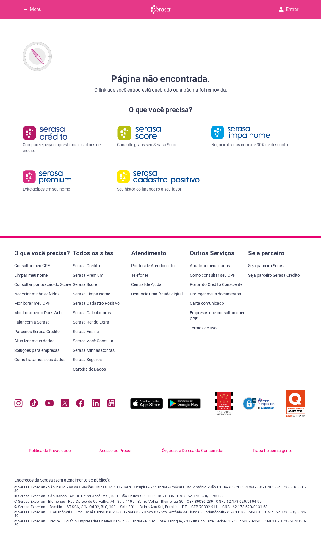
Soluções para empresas (36, 350)
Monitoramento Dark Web (38, 312)
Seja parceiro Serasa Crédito (274, 275)
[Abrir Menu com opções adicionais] (33, 10)
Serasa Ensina (86, 331)
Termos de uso (203, 328)
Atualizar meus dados (34, 340)
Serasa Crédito (86, 265)
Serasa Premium (88, 275)
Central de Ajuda (146, 284)
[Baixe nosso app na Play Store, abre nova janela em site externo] (184, 407)
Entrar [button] (288, 9)
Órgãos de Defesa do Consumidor (193, 450)
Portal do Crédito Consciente (216, 284)
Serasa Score (85, 284)
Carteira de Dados (89, 369)
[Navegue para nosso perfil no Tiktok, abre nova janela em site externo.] (34, 404)
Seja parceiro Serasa (267, 265)
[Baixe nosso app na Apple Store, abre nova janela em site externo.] (146, 407)
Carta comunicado (207, 303)
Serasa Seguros (87, 359)
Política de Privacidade (50, 450)
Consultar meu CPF (32, 265)
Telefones (140, 275)
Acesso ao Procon (116, 450)
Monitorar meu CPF (32, 303)
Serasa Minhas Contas (94, 350)
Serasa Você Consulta (93, 340)
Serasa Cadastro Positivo (96, 303)
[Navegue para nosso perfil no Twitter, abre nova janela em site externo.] (65, 404)
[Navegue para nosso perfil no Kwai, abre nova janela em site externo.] (111, 404)
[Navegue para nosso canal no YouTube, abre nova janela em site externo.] (49, 404)
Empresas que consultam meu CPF (217, 315)
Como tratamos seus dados (39, 359)
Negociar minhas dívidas (36, 294)
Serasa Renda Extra (91, 322)
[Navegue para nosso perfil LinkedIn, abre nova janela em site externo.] (96, 404)
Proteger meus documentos (215, 294)
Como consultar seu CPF (212, 275)
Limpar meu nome (31, 275)
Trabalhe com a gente (272, 450)
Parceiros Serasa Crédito (37, 331)
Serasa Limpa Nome (91, 294)
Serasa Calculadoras (92, 312)
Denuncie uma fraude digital (157, 294)
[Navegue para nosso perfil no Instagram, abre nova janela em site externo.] (18, 404)
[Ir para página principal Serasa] (161, 9)
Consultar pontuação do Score (42, 284)
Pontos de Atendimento (153, 265)
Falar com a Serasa (32, 322)
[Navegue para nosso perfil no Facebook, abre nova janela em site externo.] (80, 404)
